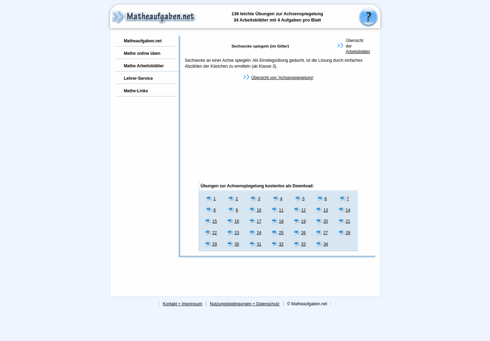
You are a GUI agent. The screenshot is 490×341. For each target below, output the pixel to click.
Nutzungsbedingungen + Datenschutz (244, 303)
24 (255, 232)
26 (300, 232)
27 (322, 232)
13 (322, 210)
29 (211, 244)
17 (255, 221)
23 (233, 232)
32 (277, 244)
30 (233, 244)
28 (344, 232)
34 (322, 244)
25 (277, 232)
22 (211, 232)
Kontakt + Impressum (183, 303)
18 (277, 221)
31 (255, 244)
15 (211, 221)
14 (344, 210)
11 (277, 210)
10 (255, 210)
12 (300, 210)
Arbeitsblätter (358, 51)
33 (300, 244)
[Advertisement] (278, 131)
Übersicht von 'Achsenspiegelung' (282, 77)
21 (344, 221)
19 (300, 221)
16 (233, 221)
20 (322, 221)
